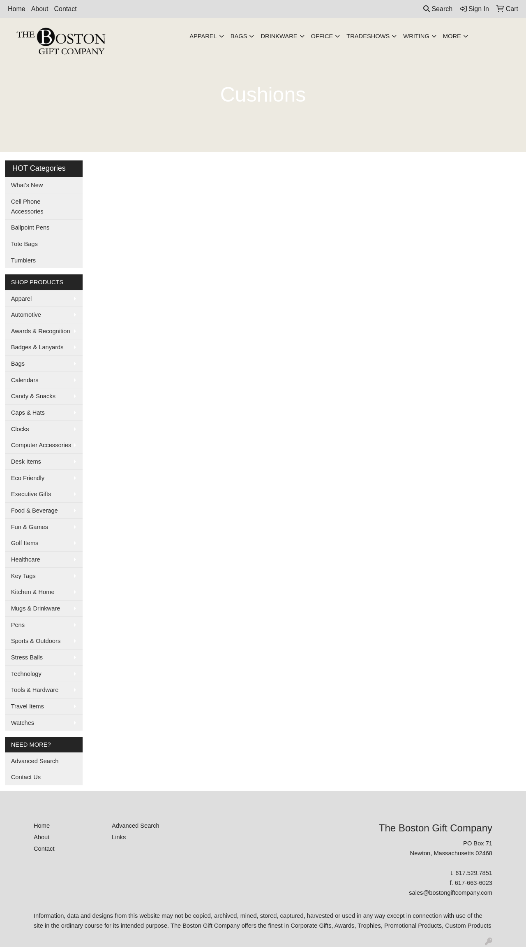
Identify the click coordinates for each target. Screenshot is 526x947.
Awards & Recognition (40, 331)
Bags (239, 36)
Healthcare (25, 559)
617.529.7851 (473, 873)
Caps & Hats (28, 412)
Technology (26, 674)
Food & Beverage (34, 510)
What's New (27, 185)
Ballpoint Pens (30, 227)
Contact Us (26, 777)
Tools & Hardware (35, 690)
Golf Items (25, 543)
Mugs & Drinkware (35, 608)
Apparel (203, 36)
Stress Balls (27, 657)
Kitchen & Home (33, 592)
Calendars (25, 380)
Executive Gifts (31, 494)
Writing (416, 36)
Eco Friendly (27, 478)
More (452, 36)
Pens (18, 625)
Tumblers (23, 260)
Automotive (26, 314)
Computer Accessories (41, 445)
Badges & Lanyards (37, 347)
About (39, 8)
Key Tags (23, 576)
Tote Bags (24, 244)
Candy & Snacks (33, 396)
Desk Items (26, 461)
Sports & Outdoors (36, 641)
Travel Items (27, 706)
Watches (22, 723)
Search (437, 8)
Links (119, 837)
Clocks (20, 429)
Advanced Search (35, 761)
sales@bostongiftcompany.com (450, 892)
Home (16, 8)
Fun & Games (29, 527)
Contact (65, 8)
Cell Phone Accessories (27, 206)
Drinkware (279, 36)
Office (322, 36)
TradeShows (368, 36)
